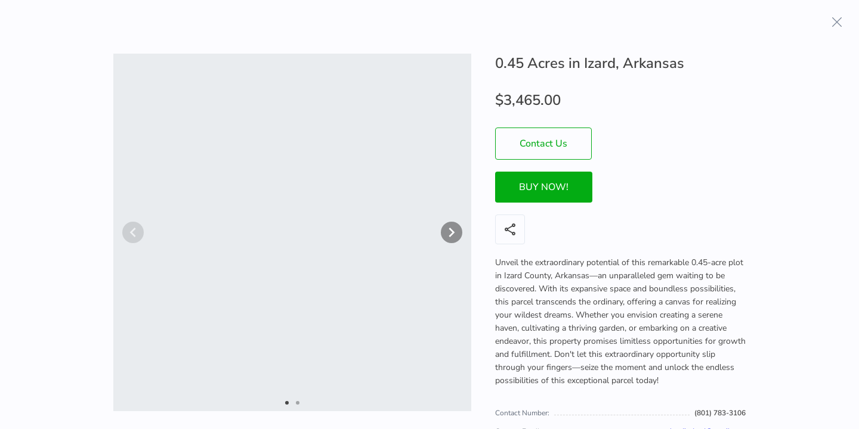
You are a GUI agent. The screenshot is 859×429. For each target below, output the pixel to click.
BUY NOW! (543, 187)
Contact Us (543, 143)
